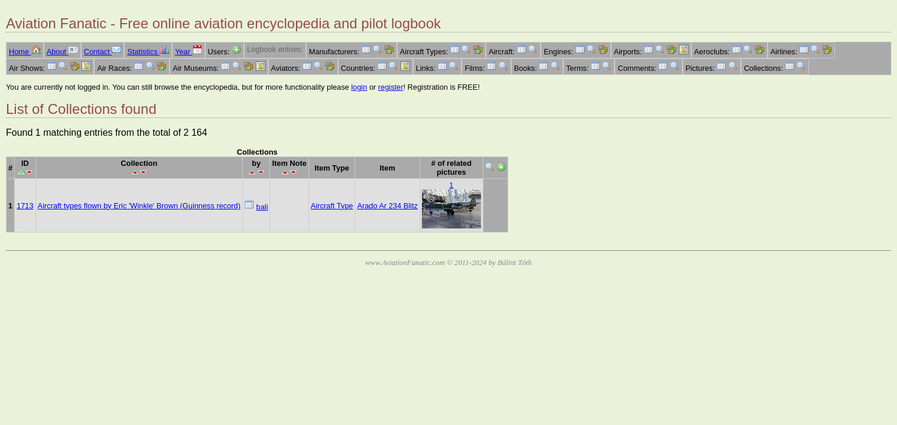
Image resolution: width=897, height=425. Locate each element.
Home (25, 51)
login (359, 87)
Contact (103, 51)
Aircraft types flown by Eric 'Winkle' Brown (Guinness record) (139, 205)
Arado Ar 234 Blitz (387, 205)
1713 (25, 205)
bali (262, 206)
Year (188, 51)
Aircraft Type (332, 205)
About (62, 51)
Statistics (148, 51)
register (391, 87)
